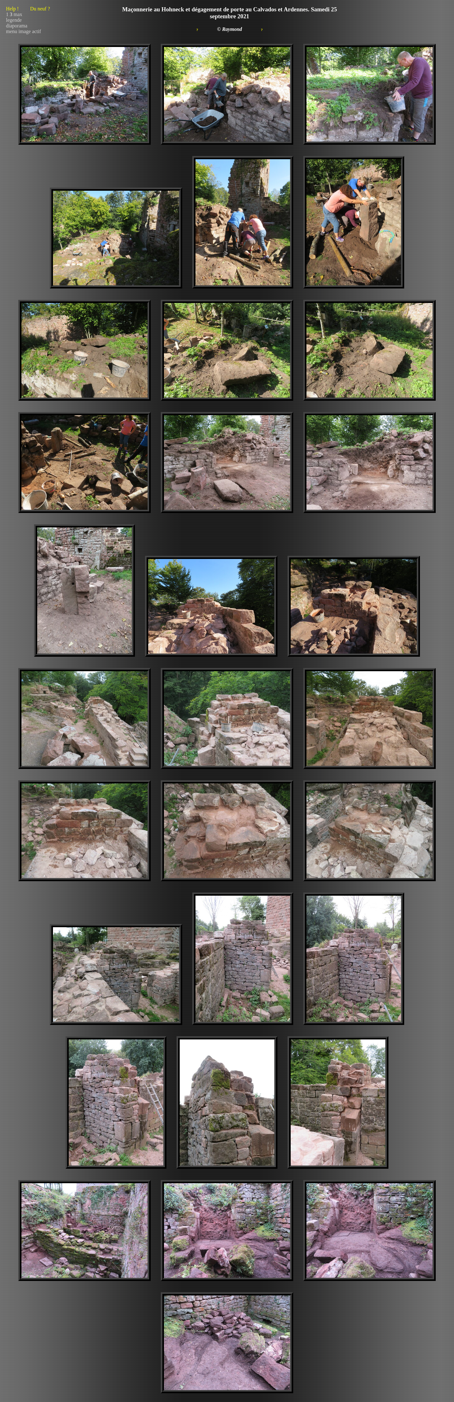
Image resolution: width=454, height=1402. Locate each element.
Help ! (28, 8)
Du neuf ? (40, 8)
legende (14, 20)
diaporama (16, 25)
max (18, 14)
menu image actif (23, 31)
